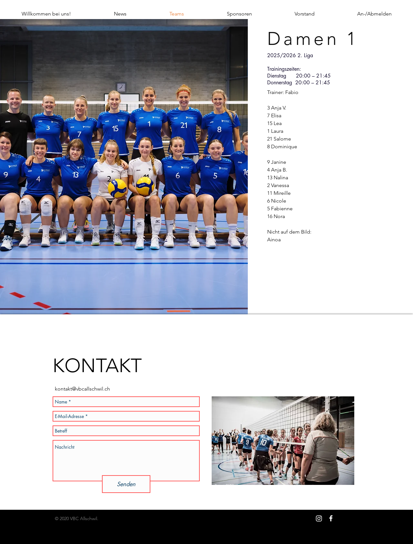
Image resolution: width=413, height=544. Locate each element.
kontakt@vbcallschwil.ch (82, 389)
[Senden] (126, 484)
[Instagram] (319, 518)
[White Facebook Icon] (331, 518)
